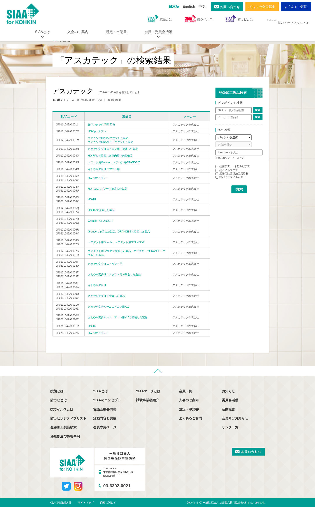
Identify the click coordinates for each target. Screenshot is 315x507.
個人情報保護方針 (60, 502)
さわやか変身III (97, 285)
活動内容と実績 (104, 418)
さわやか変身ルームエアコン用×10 (108, 306)
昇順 (84, 100)
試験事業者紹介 (147, 400)
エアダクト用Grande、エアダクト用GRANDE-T (116, 242)
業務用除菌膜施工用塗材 (231, 173)
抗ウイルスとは (61, 409)
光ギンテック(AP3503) (101, 124)
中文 (201, 7)
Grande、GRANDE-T (100, 220)
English (188, 6)
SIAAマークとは (148, 391)
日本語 (174, 7)
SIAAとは (100, 391)
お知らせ (228, 391)
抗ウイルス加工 (226, 170)
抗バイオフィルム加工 (230, 177)
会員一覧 (185, 391)
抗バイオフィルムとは (287, 20)
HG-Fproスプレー (98, 131)
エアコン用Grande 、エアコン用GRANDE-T (114, 162)
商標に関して (108, 502)
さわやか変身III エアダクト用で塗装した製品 (114, 274)
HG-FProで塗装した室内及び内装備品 (110, 155)
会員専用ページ (104, 427)
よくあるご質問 (295, 7)
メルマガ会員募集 (262, 7)
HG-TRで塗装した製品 (101, 210)
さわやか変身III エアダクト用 (105, 263)
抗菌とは (160, 18)
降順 (91, 100)
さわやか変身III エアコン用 (104, 169)
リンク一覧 (230, 427)
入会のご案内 (77, 32)
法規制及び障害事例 (65, 436)
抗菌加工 (222, 166)
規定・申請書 (116, 32)
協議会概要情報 (104, 409)
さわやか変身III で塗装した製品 (106, 296)
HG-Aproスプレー (98, 178)
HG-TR (92, 199)
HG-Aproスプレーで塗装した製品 (107, 188)
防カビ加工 (241, 166)
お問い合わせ (230, 7)
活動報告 (228, 409)
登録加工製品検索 (63, 427)
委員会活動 (230, 400)
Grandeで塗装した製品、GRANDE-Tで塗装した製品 (119, 231)
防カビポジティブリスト (68, 418)
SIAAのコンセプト (107, 400)
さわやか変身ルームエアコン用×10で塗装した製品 (117, 317)
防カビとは (239, 18)
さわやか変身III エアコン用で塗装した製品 (113, 148)
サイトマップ (86, 502)
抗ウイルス (198, 18)
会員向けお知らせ (235, 418)
